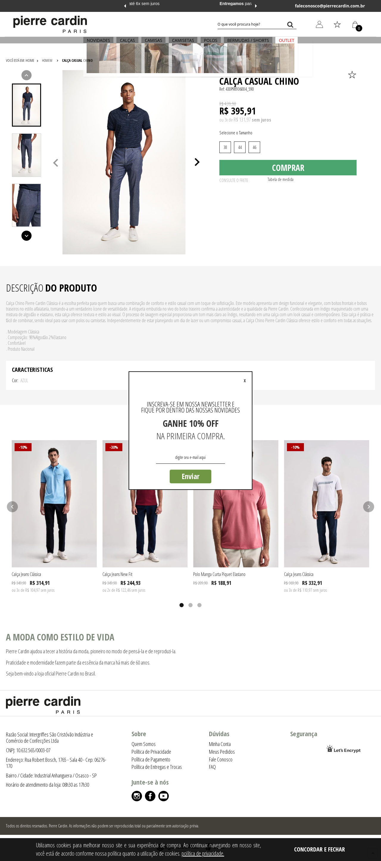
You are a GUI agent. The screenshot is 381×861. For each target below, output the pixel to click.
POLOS (208, 43)
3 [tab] (199, 605)
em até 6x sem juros (190, 3)
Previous (125, 5)
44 (240, 147)
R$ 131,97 (242, 119)
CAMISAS (156, 43)
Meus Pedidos (222, 751)
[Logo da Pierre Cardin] (50, 24)
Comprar (288, 169)
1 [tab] (181, 605)
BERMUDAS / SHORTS (242, 43)
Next (256, 5)
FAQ (212, 766)
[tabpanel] (124, 162)
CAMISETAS (183, 43)
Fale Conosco (220, 759)
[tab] (26, 105)
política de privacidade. (203, 853)
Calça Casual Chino (77, 60)
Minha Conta (220, 743)
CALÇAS (132, 43)
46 (254, 147)
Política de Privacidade (151, 751)
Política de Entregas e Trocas (157, 766)
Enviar (190, 476)
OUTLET (278, 43)
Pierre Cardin (231, 73)
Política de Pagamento (151, 759)
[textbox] (257, 24)
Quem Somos (144, 743)
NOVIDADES (106, 43)
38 (225, 147)
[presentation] (26, 105)
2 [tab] (190, 605)
